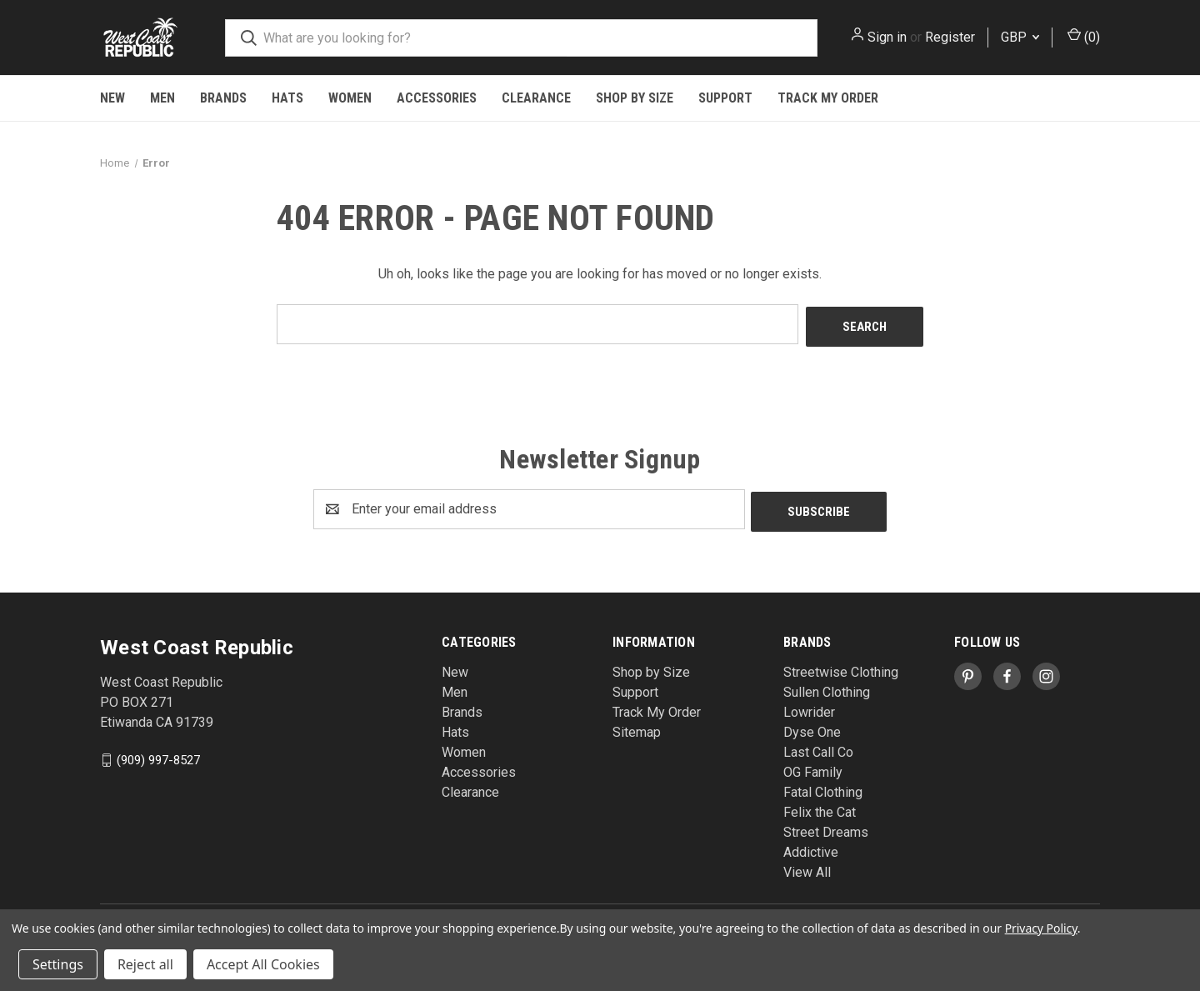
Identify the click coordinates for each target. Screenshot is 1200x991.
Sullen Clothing (826, 687)
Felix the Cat (819, 807)
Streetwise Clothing (840, 667)
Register (950, 37)
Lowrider (809, 707)
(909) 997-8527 (158, 754)
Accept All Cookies (263, 964)
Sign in (887, 37)
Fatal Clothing (822, 787)
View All (807, 867)
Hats (287, 98)
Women (350, 98)
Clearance (536, 98)
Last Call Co (818, 747)
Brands (223, 98)
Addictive (810, 847)
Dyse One (812, 727)
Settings (57, 964)
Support (725, 98)
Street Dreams (825, 827)
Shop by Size (634, 98)
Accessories (437, 98)
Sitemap (636, 727)
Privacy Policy (1041, 928)
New (112, 98)
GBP (1020, 37)
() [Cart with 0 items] (1084, 36)
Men (162, 98)
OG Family (812, 767)
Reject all (145, 964)
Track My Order (828, 98)
